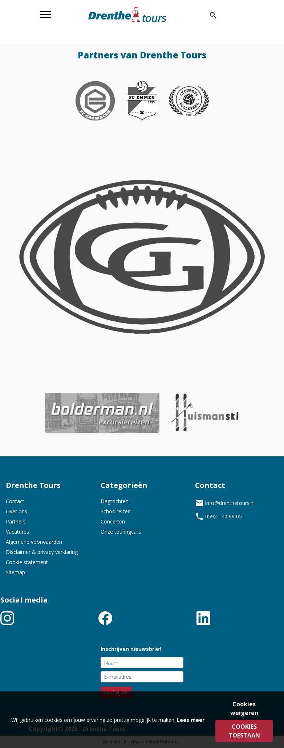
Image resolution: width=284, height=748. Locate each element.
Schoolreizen (116, 511)
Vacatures (17, 531)
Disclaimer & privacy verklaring (42, 551)
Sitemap (15, 572)
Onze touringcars (121, 531)
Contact (15, 501)
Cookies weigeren (244, 708)
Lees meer (190, 719)
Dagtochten (115, 501)
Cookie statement (27, 562)
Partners (16, 521)
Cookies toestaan (244, 731)
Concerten (113, 521)
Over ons (16, 511)
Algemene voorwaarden (34, 541)
